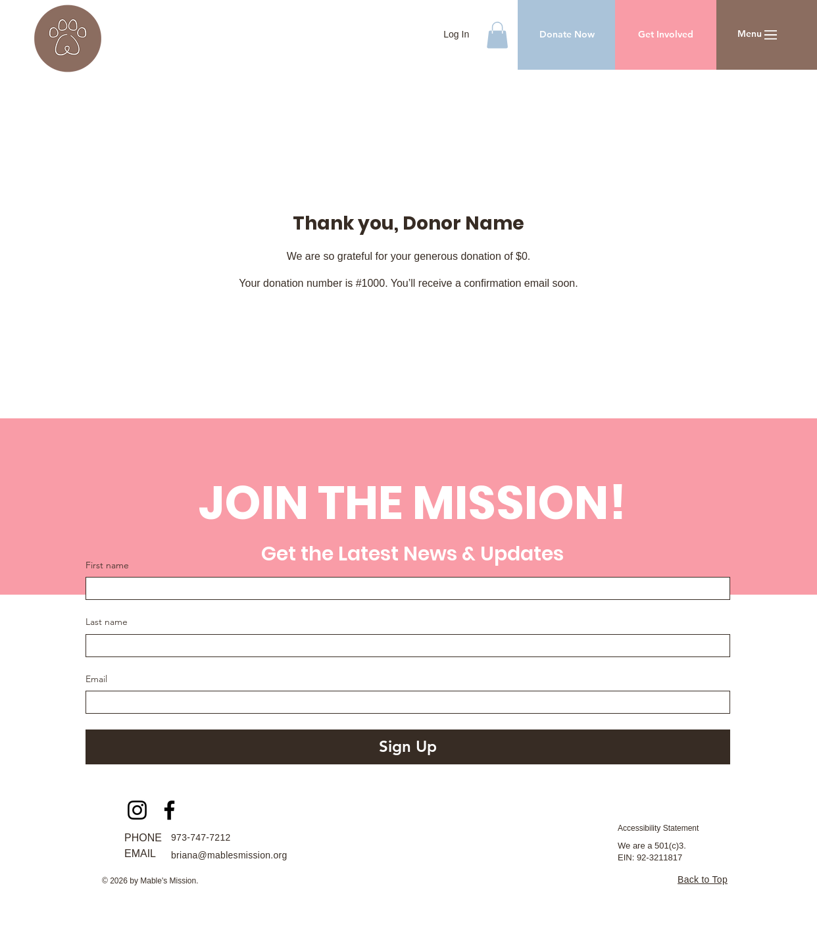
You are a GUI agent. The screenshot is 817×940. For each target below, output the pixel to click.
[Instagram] (137, 810)
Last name (107, 622)
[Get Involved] (665, 35)
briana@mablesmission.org (229, 855)
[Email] (404, 702)
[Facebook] (169, 810)
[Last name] (404, 645)
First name (107, 565)
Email (96, 679)
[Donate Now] (567, 35)
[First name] (404, 588)
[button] (497, 35)
